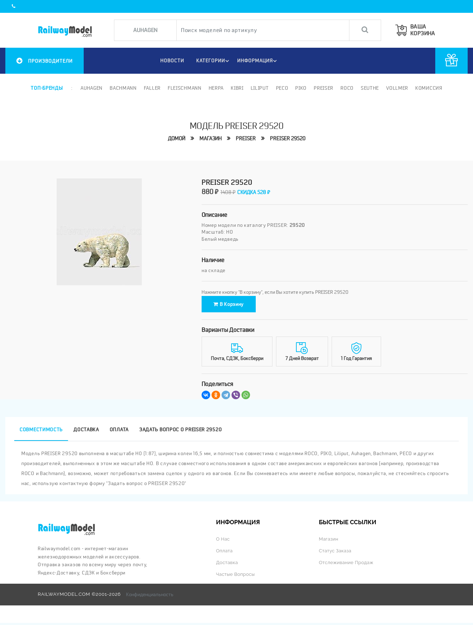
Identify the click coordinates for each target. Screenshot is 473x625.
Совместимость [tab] (41, 432)
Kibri (237, 88)
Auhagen (91, 88)
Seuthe (370, 88)
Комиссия (428, 88)
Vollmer (397, 88)
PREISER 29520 (288, 139)
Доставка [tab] (86, 432)
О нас (223, 541)
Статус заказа (335, 553)
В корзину (233, 305)
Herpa (216, 88)
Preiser (323, 88)
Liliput (260, 88)
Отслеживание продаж (347, 565)
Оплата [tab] (119, 432)
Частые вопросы (236, 576)
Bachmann (123, 88)
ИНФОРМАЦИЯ (258, 61)
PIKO (301, 88)
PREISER (246, 139)
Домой (176, 139)
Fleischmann (185, 88)
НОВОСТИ (171, 60)
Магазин (210, 139)
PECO (282, 88)
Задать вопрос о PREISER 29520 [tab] (180, 432)
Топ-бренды (47, 88)
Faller (152, 88)
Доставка (227, 565)
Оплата (224, 553)
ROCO (347, 88)
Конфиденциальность (149, 596)
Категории (213, 61)
